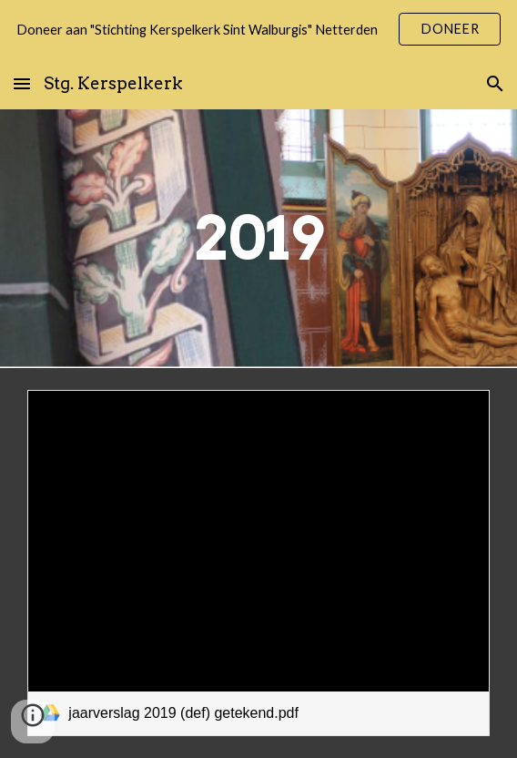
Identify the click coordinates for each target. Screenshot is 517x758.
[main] (258, 238)
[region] (258, 29)
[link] (258, 563)
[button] (22, 83)
